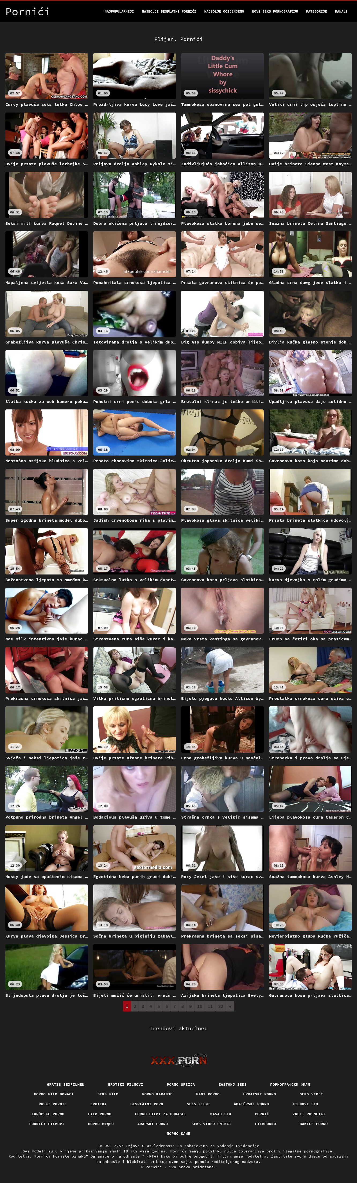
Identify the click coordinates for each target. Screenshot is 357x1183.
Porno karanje (157, 1094)
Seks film (107, 1094)
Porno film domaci (54, 1094)
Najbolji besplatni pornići (169, 11)
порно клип (178, 1133)
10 (199, 1006)
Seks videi (311, 1094)
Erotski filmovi (125, 1084)
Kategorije (316, 11)
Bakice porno (314, 1123)
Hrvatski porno (259, 1094)
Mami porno (208, 1094)
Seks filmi (198, 1104)
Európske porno (48, 1113)
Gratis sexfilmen (65, 1084)
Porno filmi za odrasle (161, 1113)
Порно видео (101, 1123)
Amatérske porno (251, 1104)
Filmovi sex (305, 1104)
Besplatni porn (146, 1104)
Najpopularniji (119, 11)
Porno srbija (181, 1084)
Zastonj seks (232, 1084)
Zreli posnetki (309, 1113)
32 (220, 1006)
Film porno (99, 1113)
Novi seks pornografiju (275, 11)
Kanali (341, 11)
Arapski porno (152, 1123)
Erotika (98, 1104)
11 (210, 1006)
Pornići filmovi (46, 1123)
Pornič (262, 1113)
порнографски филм (290, 1084)
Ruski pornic (53, 1104)
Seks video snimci (211, 1123)
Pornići (155, 1167)
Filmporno (265, 1123)
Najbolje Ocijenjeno (224, 11)
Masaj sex (220, 1113)
